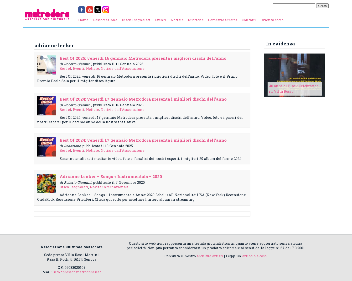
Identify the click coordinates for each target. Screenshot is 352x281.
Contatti (249, 20)
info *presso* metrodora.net (76, 272)
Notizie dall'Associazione (123, 68)
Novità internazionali (109, 187)
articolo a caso (254, 256)
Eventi (160, 20)
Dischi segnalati (136, 20)
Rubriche (196, 20)
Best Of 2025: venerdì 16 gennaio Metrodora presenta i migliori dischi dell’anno (143, 58)
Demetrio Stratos (222, 20)
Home (83, 20)
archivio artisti (210, 256)
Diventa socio (272, 20)
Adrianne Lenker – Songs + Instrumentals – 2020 (111, 176)
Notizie (177, 20)
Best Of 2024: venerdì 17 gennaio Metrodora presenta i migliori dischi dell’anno (143, 99)
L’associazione (105, 20)
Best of (65, 68)
